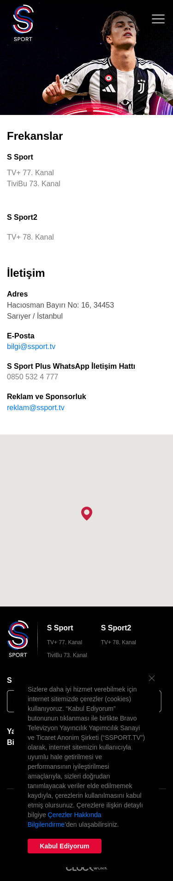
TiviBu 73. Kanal (67, 655)
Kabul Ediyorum (64, 846)
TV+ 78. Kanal (118, 642)
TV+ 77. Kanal (64, 642)
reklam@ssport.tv (36, 408)
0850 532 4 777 (32, 377)
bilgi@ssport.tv (31, 346)
